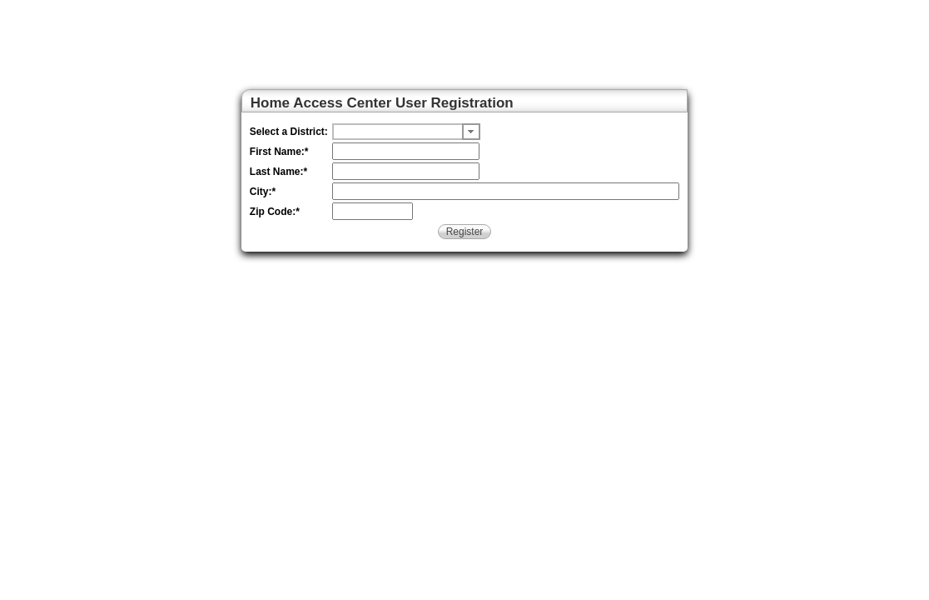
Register (465, 232)
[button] (471, 131)
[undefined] (397, 131)
